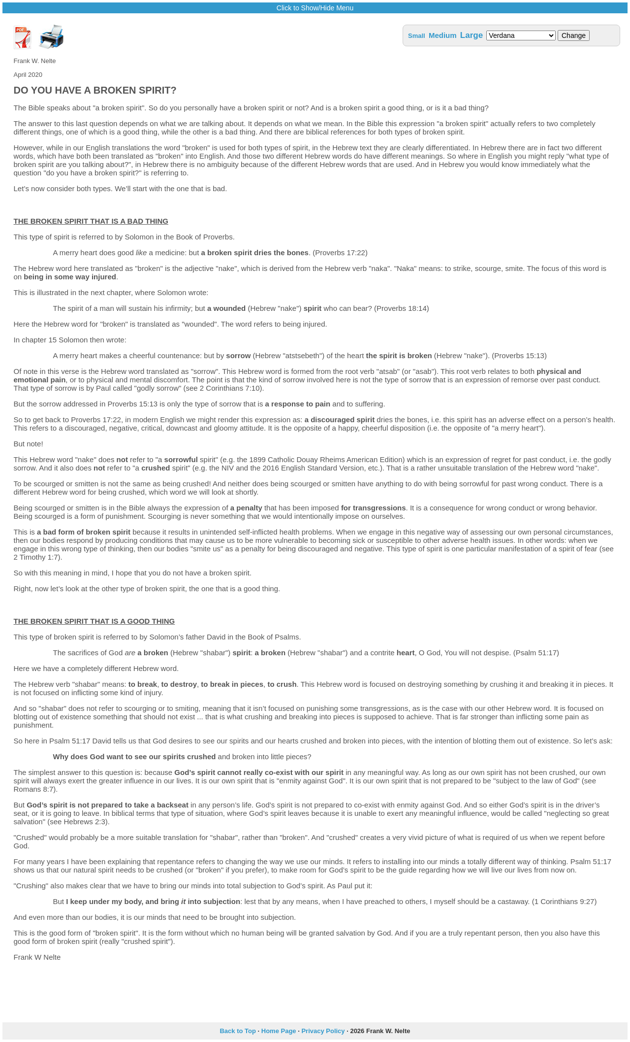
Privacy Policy (323, 1031)
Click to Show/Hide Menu (315, 8)
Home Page (278, 1031)
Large (471, 35)
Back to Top (237, 1031)
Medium (443, 35)
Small (416, 35)
